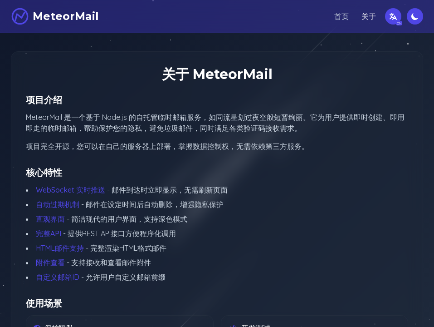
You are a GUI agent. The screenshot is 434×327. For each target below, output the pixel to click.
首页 (341, 16)
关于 (368, 16)
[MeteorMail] (55, 16)
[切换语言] (393, 16)
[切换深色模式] (415, 16)
